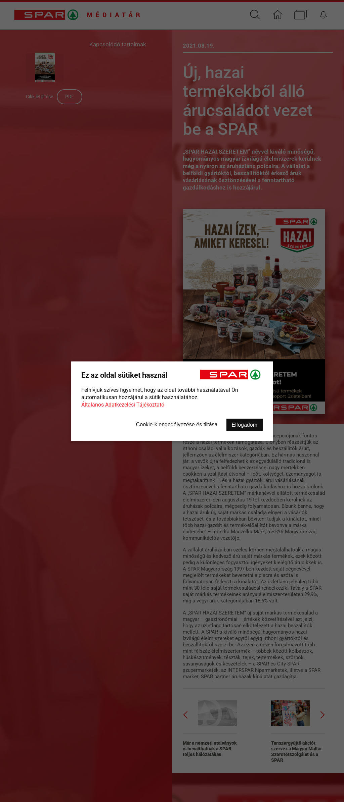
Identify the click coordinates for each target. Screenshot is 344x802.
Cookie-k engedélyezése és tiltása (177, 424)
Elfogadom (245, 424)
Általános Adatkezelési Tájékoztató (122, 404)
